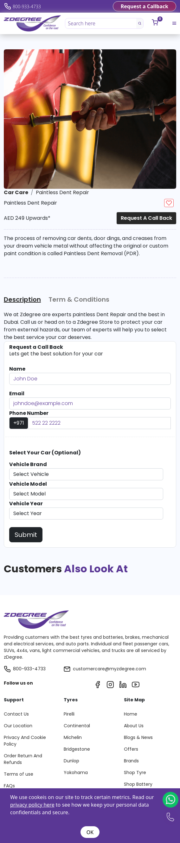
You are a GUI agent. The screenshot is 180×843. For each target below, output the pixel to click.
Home (130, 714)
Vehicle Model (28, 484)
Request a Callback (144, 6)
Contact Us (16, 714)
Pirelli (69, 714)
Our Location (18, 726)
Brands (131, 761)
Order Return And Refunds (23, 759)
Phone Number (28, 413)
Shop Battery (138, 784)
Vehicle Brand (28, 464)
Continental (77, 726)
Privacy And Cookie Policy (25, 740)
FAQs (9, 786)
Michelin (73, 737)
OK (90, 832)
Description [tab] (22, 299)
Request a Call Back (146, 218)
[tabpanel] (89, 326)
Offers (131, 749)
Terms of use (18, 774)
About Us (134, 726)
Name (17, 368)
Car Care (16, 192)
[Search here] (101, 23)
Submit (26, 534)
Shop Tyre (135, 772)
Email (16, 393)
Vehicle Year (26, 503)
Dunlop (71, 761)
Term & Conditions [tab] (78, 299)
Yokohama (76, 772)
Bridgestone (77, 749)
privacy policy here (32, 804)
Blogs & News (138, 737)
